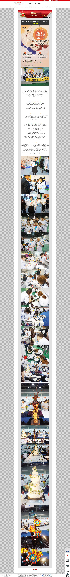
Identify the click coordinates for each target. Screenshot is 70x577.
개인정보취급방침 (57, 573)
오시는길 (63, 573)
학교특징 (61, 573)
